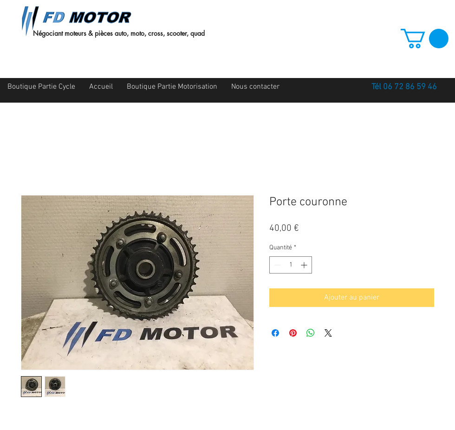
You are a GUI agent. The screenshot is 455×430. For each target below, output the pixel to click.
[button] (424, 38)
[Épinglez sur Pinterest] (293, 333)
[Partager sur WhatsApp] (310, 333)
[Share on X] (328, 333)
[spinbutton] (290, 265)
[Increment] (305, 265)
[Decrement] (276, 265)
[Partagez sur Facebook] (275, 333)
